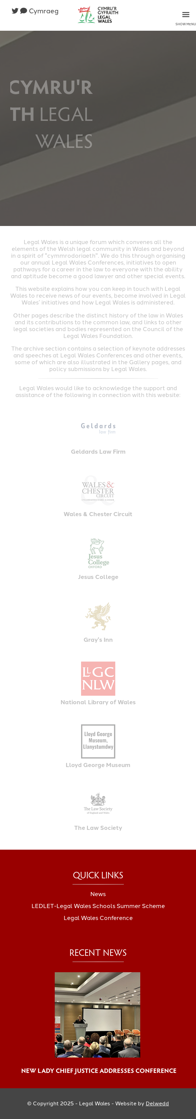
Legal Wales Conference (98, 918)
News (98, 894)
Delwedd (157, 1103)
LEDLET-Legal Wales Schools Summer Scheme (98, 906)
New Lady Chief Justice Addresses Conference (98, 1070)
